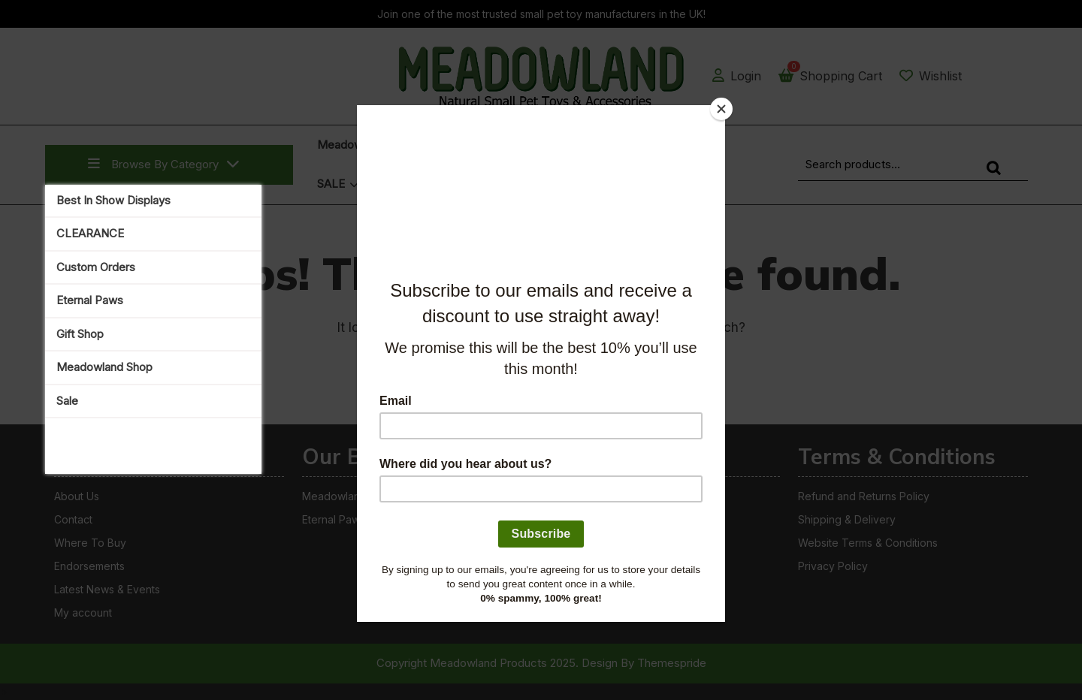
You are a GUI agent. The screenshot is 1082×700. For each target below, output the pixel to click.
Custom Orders (95, 267)
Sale (67, 401)
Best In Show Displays (113, 200)
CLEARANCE (90, 233)
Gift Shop (80, 334)
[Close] (721, 109)
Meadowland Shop (104, 367)
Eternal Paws (89, 300)
